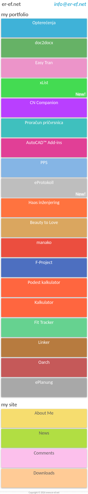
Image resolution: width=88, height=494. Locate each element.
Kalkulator (44, 307)
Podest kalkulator (44, 282)
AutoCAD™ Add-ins (44, 148)
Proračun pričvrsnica (44, 128)
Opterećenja (44, 28)
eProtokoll (60, 188)
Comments (44, 458)
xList (63, 88)
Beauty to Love (44, 228)
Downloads (44, 478)
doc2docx (44, 48)
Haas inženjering (44, 205)
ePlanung (44, 385)
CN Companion (44, 108)
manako (44, 247)
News (44, 438)
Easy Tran (44, 68)
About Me (44, 418)
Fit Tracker (44, 327)
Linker (44, 347)
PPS (44, 162)
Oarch (44, 362)
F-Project (44, 267)
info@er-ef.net (70, 4)
